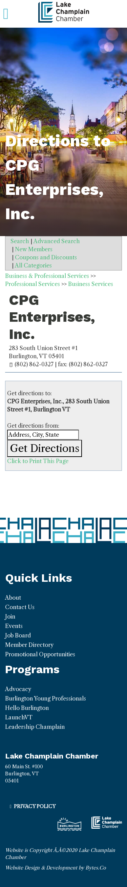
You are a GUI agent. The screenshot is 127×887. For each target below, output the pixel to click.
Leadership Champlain (35, 726)
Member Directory (29, 644)
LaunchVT (19, 717)
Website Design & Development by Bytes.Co (55, 868)
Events (14, 626)
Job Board (18, 635)
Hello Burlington (27, 708)
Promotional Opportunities (40, 654)
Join (10, 616)
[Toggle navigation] (6, 14)
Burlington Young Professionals (45, 698)
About (13, 597)
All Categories (33, 265)
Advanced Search (57, 241)
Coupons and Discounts (46, 257)
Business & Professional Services (47, 276)
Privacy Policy (35, 806)
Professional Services (32, 284)
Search (19, 241)
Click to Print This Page (37, 461)
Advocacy (18, 689)
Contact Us (20, 607)
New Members (33, 249)
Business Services (90, 284)
